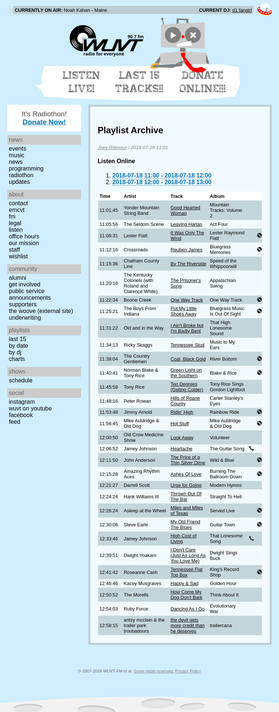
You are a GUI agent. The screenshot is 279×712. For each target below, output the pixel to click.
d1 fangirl (242, 10)
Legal (15, 223)
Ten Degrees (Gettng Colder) (187, 386)
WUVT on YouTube (30, 408)
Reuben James (186, 249)
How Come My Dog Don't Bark (186, 594)
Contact (18, 203)
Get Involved (24, 284)
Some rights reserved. (154, 671)
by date (18, 346)
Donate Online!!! (202, 82)
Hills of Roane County (185, 400)
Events (17, 148)
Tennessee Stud (188, 345)
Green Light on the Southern (186, 372)
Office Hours (24, 236)
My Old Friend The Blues (185, 524)
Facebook (21, 415)
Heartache (181, 448)
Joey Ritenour (112, 147)
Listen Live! (82, 82)
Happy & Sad (184, 583)
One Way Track (187, 300)
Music (16, 155)
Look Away (182, 437)
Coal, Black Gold (188, 359)
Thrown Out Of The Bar (186, 496)
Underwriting (25, 317)
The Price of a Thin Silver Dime (188, 459)
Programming (26, 168)
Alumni (17, 278)
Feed (14, 422)
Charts (17, 359)
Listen (15, 230)
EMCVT (17, 210)
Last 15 (17, 339)
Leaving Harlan (186, 224)
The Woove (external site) (41, 311)
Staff (14, 250)
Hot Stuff (180, 423)
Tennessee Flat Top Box (187, 572)
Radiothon (21, 175)
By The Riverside (188, 263)
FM (12, 216)
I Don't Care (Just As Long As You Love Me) (188, 555)
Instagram (22, 402)
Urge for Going (186, 485)
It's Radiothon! (44, 118)
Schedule (20, 380)
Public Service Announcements (30, 294)
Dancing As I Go (188, 609)
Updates (19, 182)
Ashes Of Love (186, 474)
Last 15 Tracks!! (139, 82)
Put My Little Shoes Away (183, 311)
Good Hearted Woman (185, 210)
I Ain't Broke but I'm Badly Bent (187, 328)
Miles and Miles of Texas (187, 510)
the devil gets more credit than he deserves (188, 625)
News (15, 162)
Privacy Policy (188, 671)
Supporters (23, 304)
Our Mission (24, 243)
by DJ (15, 352)
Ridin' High (182, 412)
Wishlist (18, 256)
